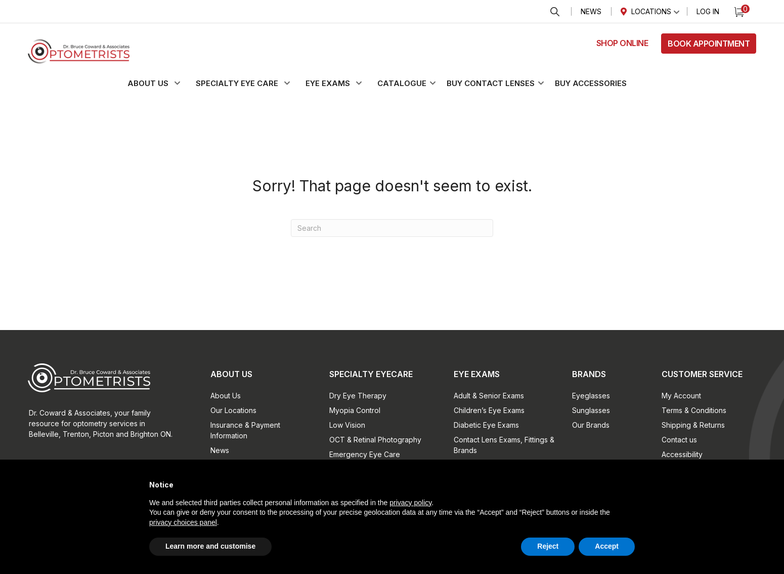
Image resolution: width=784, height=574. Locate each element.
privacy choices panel (183, 522)
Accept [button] (607, 546)
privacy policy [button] (410, 503)
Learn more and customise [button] (210, 546)
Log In (707, 11)
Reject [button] (547, 546)
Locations (651, 11)
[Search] (392, 228)
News (591, 11)
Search (554, 12)
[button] (159, 83)
